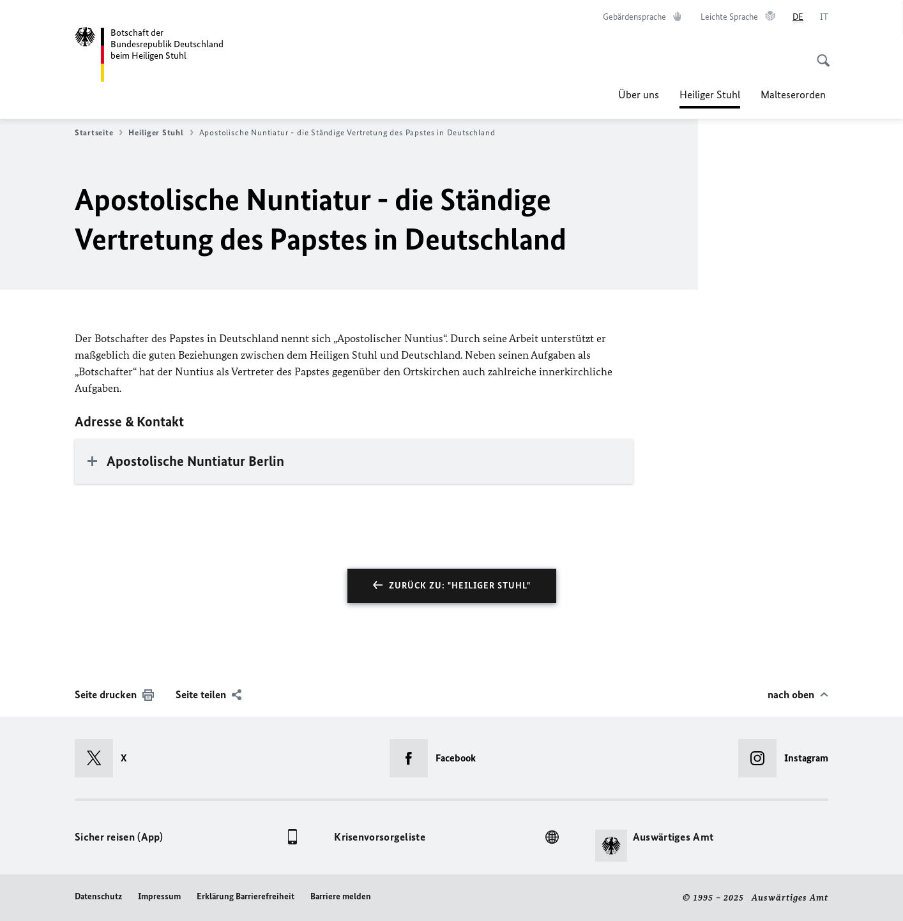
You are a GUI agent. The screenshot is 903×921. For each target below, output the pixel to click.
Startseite (99, 133)
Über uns (638, 94)
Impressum (159, 896)
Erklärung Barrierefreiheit (245, 896)
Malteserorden (794, 94)
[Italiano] (824, 17)
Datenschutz (98, 896)
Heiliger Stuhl (709, 94)
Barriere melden (340, 896)
